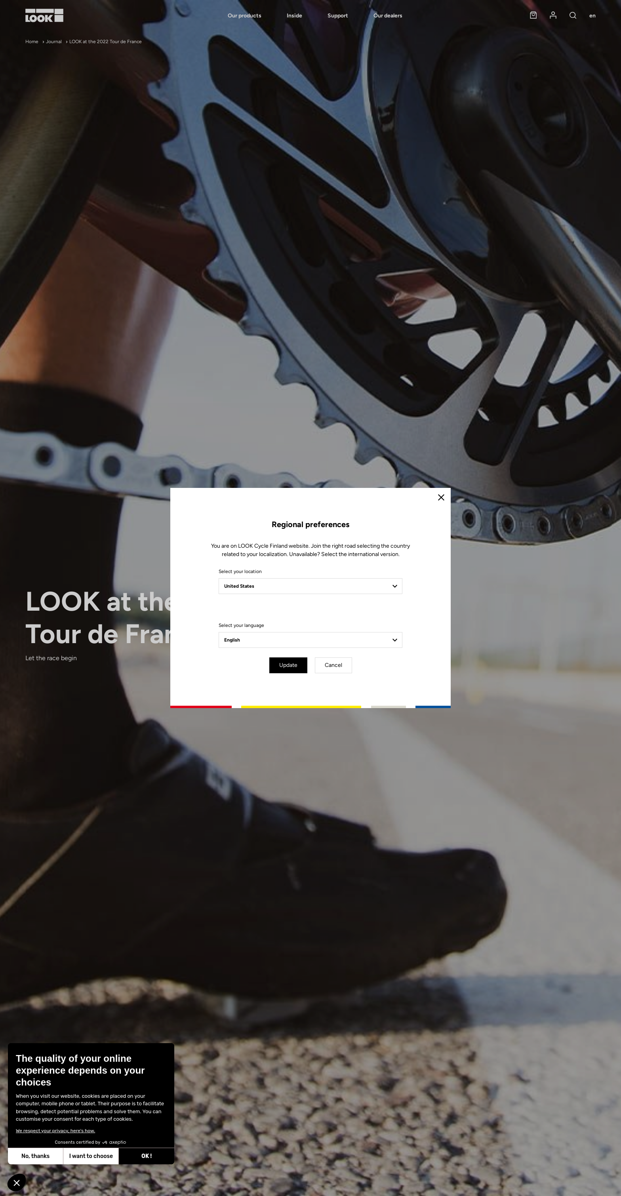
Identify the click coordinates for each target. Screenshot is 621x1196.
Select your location (240, 571)
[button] (16, 1182)
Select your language (241, 625)
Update (288, 665)
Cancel (333, 665)
